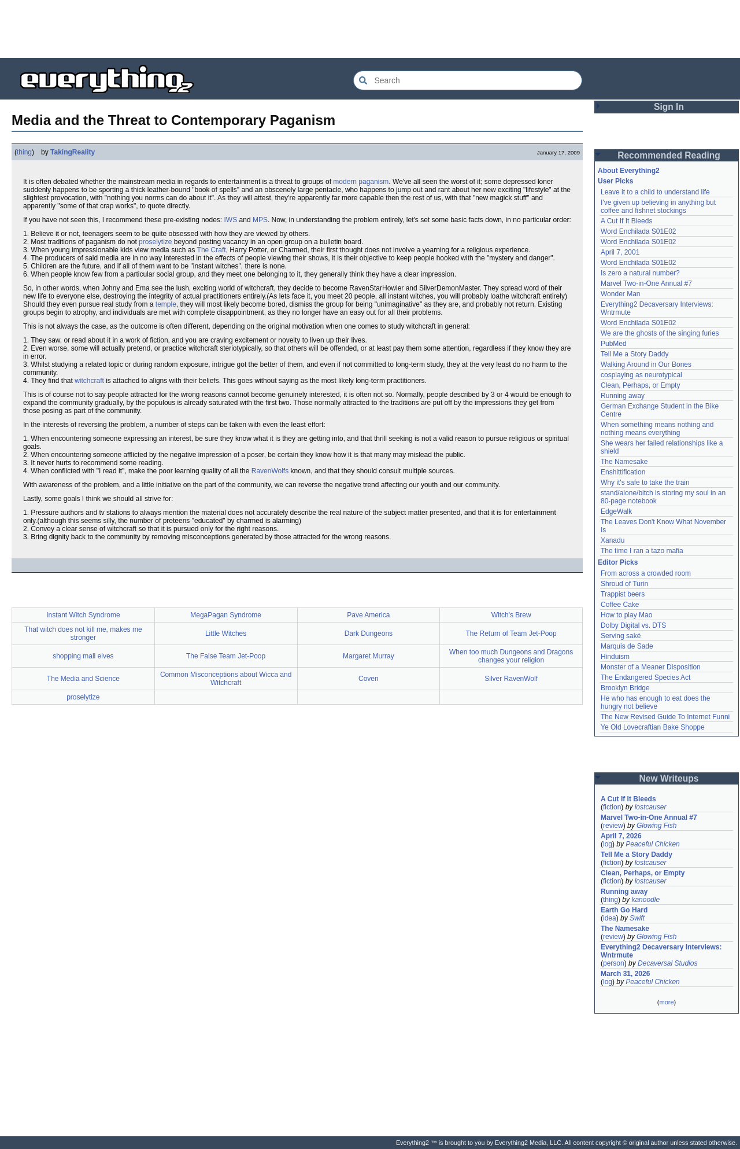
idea (609, 918)
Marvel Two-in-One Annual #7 (646, 283)
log (607, 844)
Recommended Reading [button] (668, 155)
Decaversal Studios (667, 963)
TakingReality (72, 152)
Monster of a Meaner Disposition (651, 667)
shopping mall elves (83, 656)
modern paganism (360, 182)
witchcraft (89, 381)
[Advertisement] (370, 29)
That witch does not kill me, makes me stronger (83, 633)
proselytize (155, 242)
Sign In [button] (669, 107)
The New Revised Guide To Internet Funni (665, 717)
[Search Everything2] (467, 80)
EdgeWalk (616, 511)
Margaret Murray (368, 656)
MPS (260, 220)
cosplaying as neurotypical (641, 375)
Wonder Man (620, 294)
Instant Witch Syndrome (83, 615)
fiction (612, 807)
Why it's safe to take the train (645, 482)
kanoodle (645, 900)
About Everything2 (629, 171)
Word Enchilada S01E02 (638, 231)
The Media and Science (83, 679)
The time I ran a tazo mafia (642, 551)
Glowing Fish (656, 826)
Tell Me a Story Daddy (634, 354)
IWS (231, 220)
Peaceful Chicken (652, 844)
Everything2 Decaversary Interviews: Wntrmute (661, 951)
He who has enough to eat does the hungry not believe (655, 702)
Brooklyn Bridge (625, 688)
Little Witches (225, 633)
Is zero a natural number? (640, 273)
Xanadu (612, 540)
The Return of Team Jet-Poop (511, 633)
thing (24, 152)
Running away (623, 396)
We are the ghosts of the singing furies (660, 333)
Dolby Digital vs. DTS (633, 625)
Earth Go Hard (624, 910)
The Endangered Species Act (645, 677)
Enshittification (623, 472)
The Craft (211, 250)
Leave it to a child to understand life (655, 192)
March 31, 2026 (625, 974)
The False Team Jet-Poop (225, 656)
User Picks (615, 181)
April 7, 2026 (621, 836)
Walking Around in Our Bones (646, 364)
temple (166, 304)
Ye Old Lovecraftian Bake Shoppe (653, 727)
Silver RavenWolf (511, 679)
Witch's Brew (511, 615)
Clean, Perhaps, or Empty (640, 385)
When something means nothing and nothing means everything (657, 429)
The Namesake (624, 462)
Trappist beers (623, 594)
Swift (637, 918)
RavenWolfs (269, 471)
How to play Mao (626, 615)
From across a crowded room (646, 573)
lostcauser (651, 807)
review (613, 826)
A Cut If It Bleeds (626, 221)
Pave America (368, 615)
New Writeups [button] (669, 778)
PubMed (614, 344)
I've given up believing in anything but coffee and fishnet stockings (658, 206)
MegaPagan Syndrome (225, 615)
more (666, 1002)
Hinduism (615, 657)
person (613, 963)
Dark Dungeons (369, 633)
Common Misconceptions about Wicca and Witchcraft (225, 679)
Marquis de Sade (627, 646)
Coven (368, 679)
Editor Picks (618, 562)
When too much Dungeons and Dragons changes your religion (511, 656)
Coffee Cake (620, 605)
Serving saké (621, 636)
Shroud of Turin (624, 584)
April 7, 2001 (620, 252)
